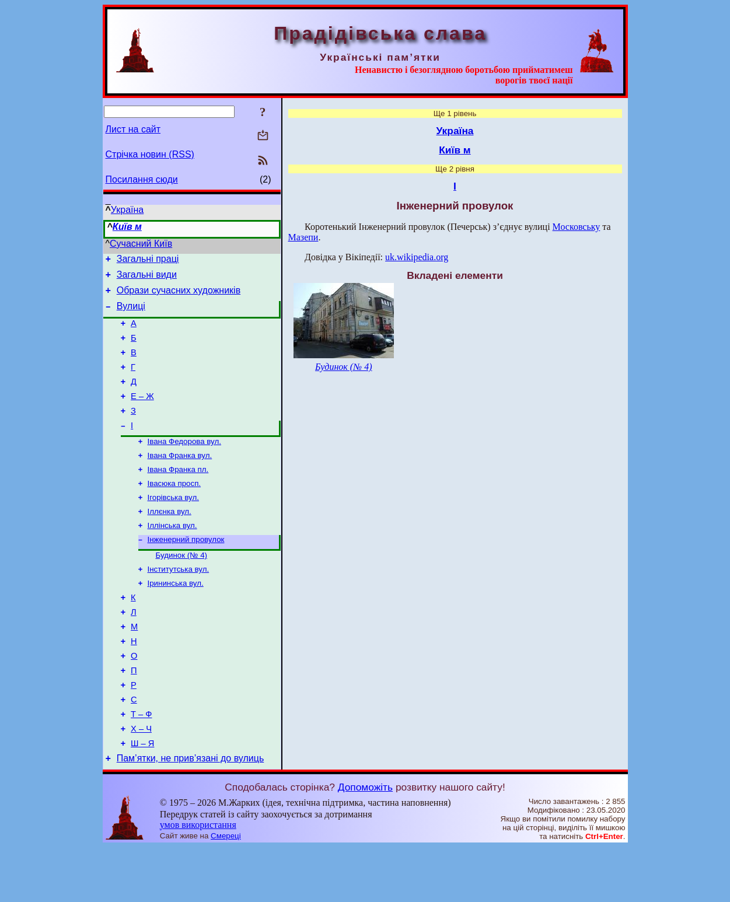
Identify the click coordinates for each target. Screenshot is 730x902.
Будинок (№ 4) (182, 586)
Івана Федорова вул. (184, 463)
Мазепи (303, 237)
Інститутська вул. (178, 601)
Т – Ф (141, 763)
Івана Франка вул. (180, 478)
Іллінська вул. (172, 554)
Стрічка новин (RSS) (150, 154)
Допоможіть (365, 842)
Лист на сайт (133, 129)
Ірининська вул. (176, 617)
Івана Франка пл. (178, 494)
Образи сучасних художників (178, 295)
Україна (127, 210)
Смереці (226, 890)
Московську (576, 227)
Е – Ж (142, 413)
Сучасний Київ (141, 244)
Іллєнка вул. (169, 539)
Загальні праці (148, 260)
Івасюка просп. (174, 509)
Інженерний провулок (186, 569)
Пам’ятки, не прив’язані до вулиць (190, 813)
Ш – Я (142, 796)
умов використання (198, 879)
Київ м (127, 227)
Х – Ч (141, 780)
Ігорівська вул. (173, 524)
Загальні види (147, 278)
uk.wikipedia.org (416, 257)
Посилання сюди (142, 179)
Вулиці (131, 313)
